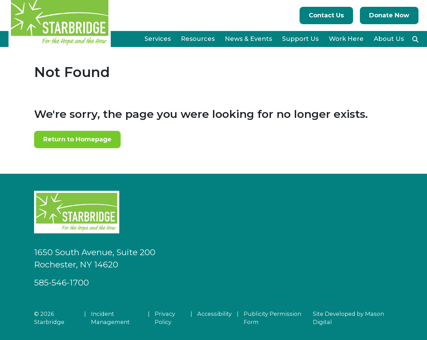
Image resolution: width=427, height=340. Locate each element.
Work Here (346, 39)
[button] (415, 39)
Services (157, 39)
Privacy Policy (165, 317)
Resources (198, 39)
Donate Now (389, 15)
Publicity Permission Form (272, 317)
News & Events (248, 39)
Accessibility (214, 313)
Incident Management (110, 317)
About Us (389, 39)
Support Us (300, 39)
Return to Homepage (77, 139)
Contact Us (326, 15)
